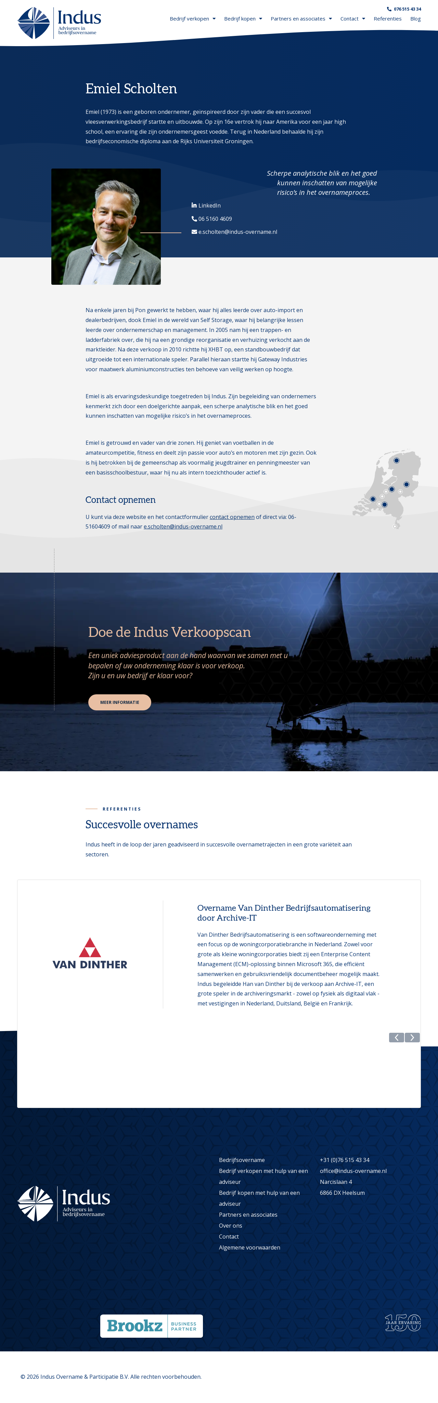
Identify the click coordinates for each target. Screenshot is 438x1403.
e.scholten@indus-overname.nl (237, 232)
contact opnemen (232, 517)
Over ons (230, 1226)
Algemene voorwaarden (249, 1248)
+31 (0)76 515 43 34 (344, 1160)
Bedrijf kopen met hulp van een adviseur (259, 1198)
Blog (415, 18)
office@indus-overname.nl (353, 1171)
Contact (352, 18)
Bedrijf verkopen (193, 18)
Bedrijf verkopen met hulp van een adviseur (263, 1176)
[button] (396, 1101)
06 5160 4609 (215, 219)
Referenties (388, 18)
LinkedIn (209, 205)
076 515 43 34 (407, 9)
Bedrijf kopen (243, 18)
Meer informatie (120, 702)
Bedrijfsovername (242, 1160)
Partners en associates (301, 18)
